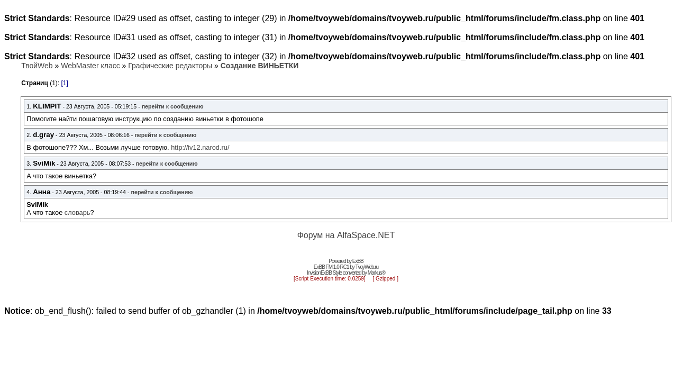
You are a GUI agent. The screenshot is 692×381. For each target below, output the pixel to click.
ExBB (357, 261)
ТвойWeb (36, 65)
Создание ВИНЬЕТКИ (260, 65)
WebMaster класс (90, 65)
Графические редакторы (170, 65)
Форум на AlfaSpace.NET (346, 235)
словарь (77, 212)
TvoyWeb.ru (366, 267)
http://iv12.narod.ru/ (200, 147)
